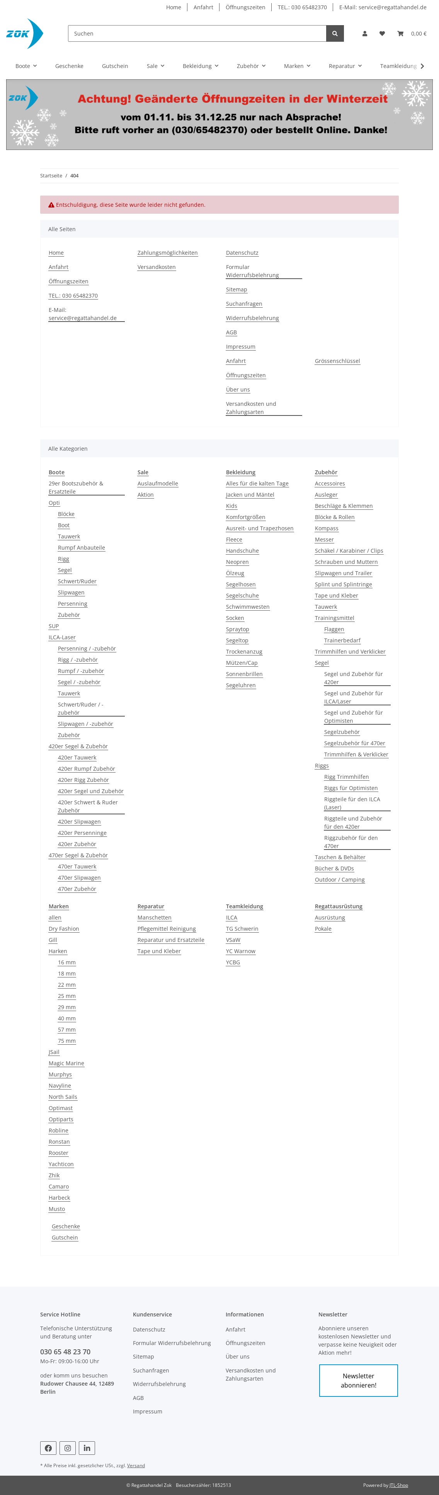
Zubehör (69, 614)
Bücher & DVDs (334, 868)
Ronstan (59, 1141)
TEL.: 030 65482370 (302, 7)
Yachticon (61, 1164)
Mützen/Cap (242, 662)
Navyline (60, 1085)
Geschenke (66, 1226)
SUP (54, 626)
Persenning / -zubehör (87, 648)
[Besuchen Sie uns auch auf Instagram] (68, 1448)
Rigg (63, 558)
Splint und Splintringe (343, 584)
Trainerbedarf (342, 640)
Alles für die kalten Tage (257, 483)
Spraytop (237, 629)
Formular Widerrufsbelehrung (252, 271)
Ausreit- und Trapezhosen (260, 528)
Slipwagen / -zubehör (85, 723)
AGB (231, 332)
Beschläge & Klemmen (344, 505)
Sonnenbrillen (244, 674)
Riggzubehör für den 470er (351, 842)
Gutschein (65, 1237)
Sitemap (236, 289)
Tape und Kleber (336, 595)
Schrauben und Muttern (346, 561)
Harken (58, 951)
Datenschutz (242, 252)
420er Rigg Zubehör (83, 779)
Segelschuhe (242, 595)
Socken (235, 617)
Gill (53, 939)
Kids (231, 505)
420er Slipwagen (79, 821)
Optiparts (61, 1119)
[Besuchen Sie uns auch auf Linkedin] (87, 1448)
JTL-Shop (399, 1485)
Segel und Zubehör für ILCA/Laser (353, 697)
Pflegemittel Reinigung (167, 928)
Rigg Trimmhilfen (346, 776)
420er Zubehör (77, 844)
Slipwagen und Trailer (343, 573)
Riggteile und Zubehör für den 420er (353, 822)
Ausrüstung (330, 917)
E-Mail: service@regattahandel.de (383, 7)
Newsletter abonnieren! (358, 1380)
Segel (65, 570)
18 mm (67, 973)
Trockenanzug (244, 651)
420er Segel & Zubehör (78, 746)
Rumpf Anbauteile (81, 547)
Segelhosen (241, 584)
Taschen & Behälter (340, 857)
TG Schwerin (242, 928)
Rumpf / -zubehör (81, 670)
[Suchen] (197, 33)
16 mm (67, 962)
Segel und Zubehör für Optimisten (353, 716)
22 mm (67, 984)
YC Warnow (240, 951)
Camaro (59, 1186)
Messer (324, 539)
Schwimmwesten (248, 606)
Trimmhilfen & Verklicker (356, 754)
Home (173, 7)
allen (55, 917)
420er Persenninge (82, 832)
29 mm (67, 1007)
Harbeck (59, 1197)
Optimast (61, 1108)
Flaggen (334, 629)
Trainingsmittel (334, 617)
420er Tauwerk (77, 757)
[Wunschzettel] (382, 33)
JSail (54, 1052)
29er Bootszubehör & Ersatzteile (76, 487)
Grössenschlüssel (337, 360)
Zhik (54, 1175)
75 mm (67, 1040)
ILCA (231, 917)
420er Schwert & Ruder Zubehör (88, 806)
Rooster (58, 1152)
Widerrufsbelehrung (252, 318)
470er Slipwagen (79, 877)
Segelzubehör (342, 732)
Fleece (234, 539)
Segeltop (237, 640)
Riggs (322, 765)
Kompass (327, 528)
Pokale (323, 928)
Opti (54, 502)
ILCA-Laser (62, 637)
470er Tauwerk (77, 866)
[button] (364, 33)
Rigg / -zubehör (78, 659)
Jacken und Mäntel (250, 494)
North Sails (63, 1096)
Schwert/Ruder (77, 581)
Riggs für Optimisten (351, 788)
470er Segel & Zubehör (78, 855)
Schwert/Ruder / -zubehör (81, 708)
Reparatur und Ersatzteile (171, 939)
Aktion (146, 494)
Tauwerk (69, 536)
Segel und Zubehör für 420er (353, 678)
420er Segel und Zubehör (91, 791)
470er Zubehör (77, 888)
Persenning (72, 603)
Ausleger (326, 494)
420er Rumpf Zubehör (86, 768)
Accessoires (330, 483)
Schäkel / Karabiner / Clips (349, 550)
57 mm (67, 1029)
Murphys (60, 1074)
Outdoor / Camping (340, 879)
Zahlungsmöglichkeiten (168, 252)
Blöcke (66, 514)
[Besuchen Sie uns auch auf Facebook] (48, 1448)
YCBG (233, 962)
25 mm (67, 996)
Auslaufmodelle (158, 483)
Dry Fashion (64, 928)
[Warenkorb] (412, 33)
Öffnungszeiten (245, 7)
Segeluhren (241, 685)
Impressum (240, 346)
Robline (58, 1130)
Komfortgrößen (245, 517)
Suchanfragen (244, 303)
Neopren (237, 561)
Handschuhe (242, 550)
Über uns (238, 389)
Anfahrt (203, 7)
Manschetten (155, 917)
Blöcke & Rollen (335, 517)
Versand (136, 1465)
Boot (64, 525)
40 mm (67, 1018)
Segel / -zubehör (79, 682)
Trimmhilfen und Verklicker (350, 651)
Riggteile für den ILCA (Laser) (352, 803)
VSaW (233, 939)
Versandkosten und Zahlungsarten (251, 407)
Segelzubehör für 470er (354, 743)
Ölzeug (235, 573)
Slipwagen (71, 592)
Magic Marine (66, 1063)
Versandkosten (157, 267)
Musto (57, 1208)
